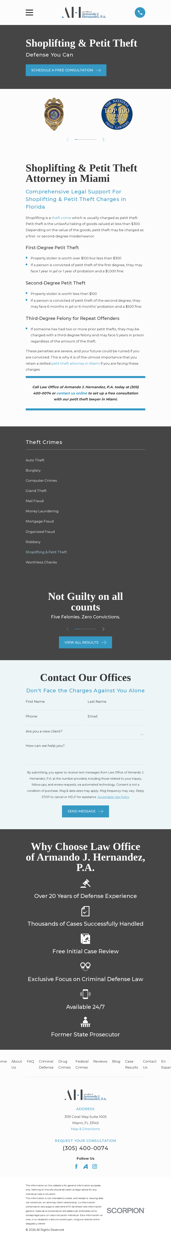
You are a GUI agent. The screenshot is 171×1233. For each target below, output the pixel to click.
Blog (116, 1061)
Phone (31, 716)
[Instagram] (94, 1166)
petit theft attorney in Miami (75, 363)
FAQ (30, 1061)
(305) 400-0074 (85, 1148)
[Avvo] (85, 1166)
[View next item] (104, 139)
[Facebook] (76, 1166)
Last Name (97, 701)
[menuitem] (85, 460)
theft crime (61, 218)
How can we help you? (45, 745)
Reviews (100, 1061)
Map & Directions (85, 1129)
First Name (35, 701)
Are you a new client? (44, 731)
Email (92, 716)
